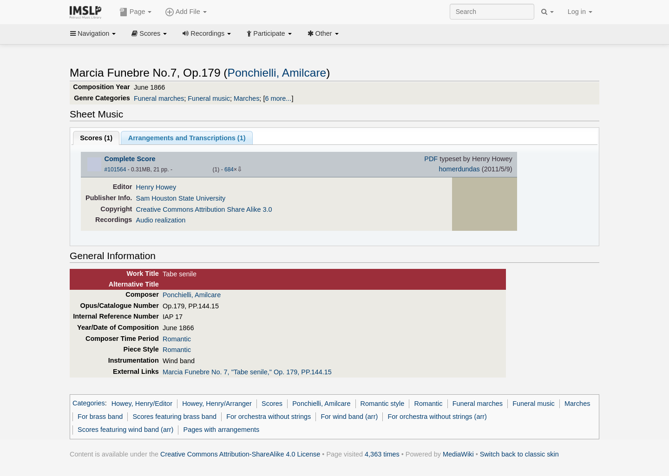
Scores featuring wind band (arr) (125, 429)
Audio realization (161, 220)
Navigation (93, 33)
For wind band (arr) (349, 416)
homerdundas (459, 169)
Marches (246, 98)
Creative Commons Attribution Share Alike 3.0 (204, 209)
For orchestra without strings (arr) (436, 416)
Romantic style (383, 403)
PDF (431, 159)
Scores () (96, 138)
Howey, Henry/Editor (142, 403)
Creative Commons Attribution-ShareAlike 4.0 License (240, 454)
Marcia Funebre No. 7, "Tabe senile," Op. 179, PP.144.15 (247, 372)
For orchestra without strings (268, 416)
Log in (580, 11)
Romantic (177, 339)
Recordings (207, 33)
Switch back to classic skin (519, 454)
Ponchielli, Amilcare (277, 72)
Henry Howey (156, 187)
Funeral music (209, 98)
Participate (269, 33)
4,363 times (382, 454)
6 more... (278, 98)
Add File (185, 12)
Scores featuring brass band (174, 416)
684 (229, 169)
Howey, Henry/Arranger (217, 403)
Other (323, 33)
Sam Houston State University (181, 198)
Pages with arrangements (222, 429)
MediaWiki (458, 454)
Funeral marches (159, 98)
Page (135, 12)
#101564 (115, 169)
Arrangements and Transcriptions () (187, 138)
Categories (88, 403)
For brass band (100, 416)
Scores (149, 33)
